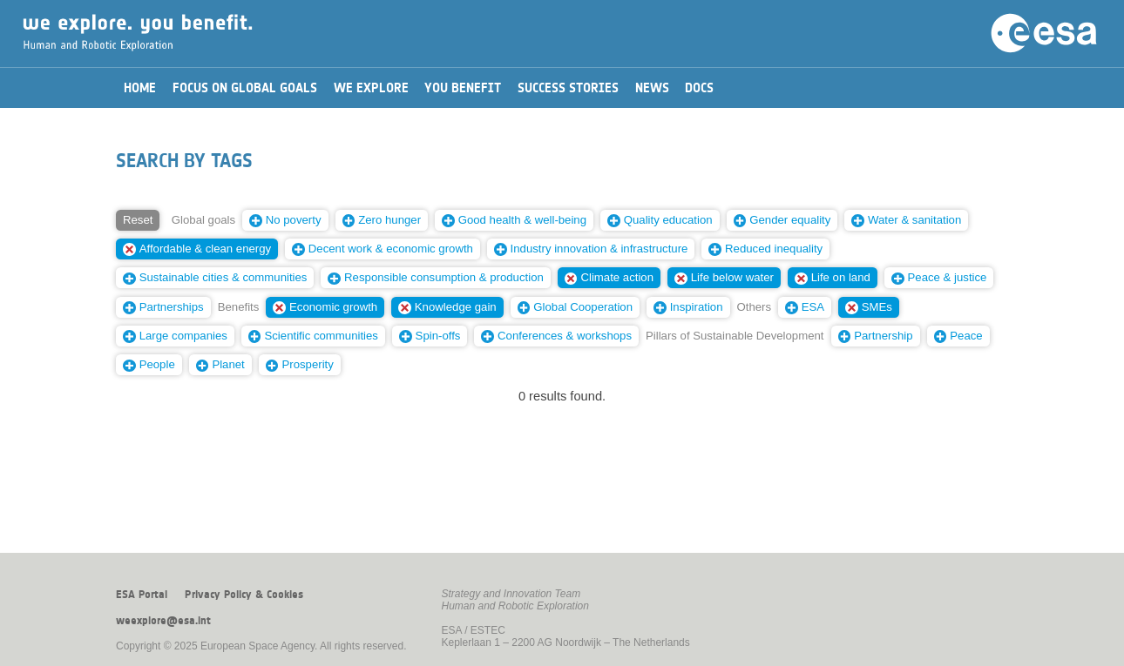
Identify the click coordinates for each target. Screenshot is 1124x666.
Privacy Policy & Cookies (244, 595)
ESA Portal (141, 595)
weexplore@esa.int (163, 621)
